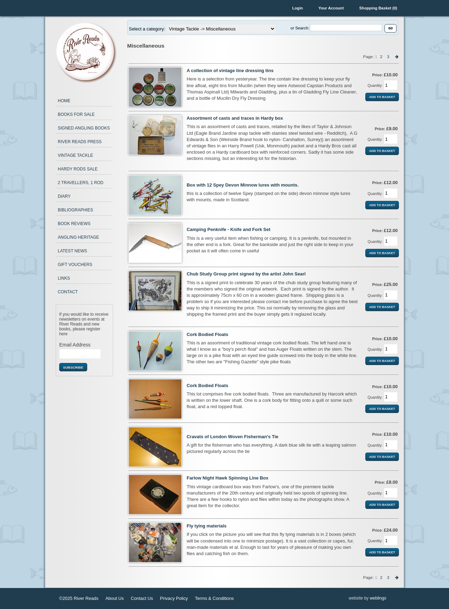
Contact (68, 291)
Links (64, 278)
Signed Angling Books (84, 128)
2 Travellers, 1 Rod (80, 182)
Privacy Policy (174, 598)
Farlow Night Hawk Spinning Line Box (227, 478)
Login (297, 8)
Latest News (72, 250)
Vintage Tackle (75, 155)
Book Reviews (74, 223)
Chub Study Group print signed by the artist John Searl (246, 273)
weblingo (378, 598)
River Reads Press (80, 141)
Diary (64, 196)
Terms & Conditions (214, 598)
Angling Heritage (78, 237)
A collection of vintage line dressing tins (230, 70)
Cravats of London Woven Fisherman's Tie (232, 436)
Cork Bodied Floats (207, 334)
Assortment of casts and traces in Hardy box (235, 118)
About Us (114, 598)
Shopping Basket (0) (378, 8)
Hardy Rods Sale (78, 169)
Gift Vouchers (75, 264)
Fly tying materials (207, 525)
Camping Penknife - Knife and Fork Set (228, 229)
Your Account (331, 8)
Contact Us (142, 598)
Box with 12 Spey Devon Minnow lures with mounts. (243, 185)
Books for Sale (76, 114)
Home (64, 100)
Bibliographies (75, 210)
